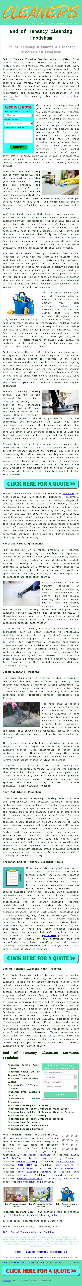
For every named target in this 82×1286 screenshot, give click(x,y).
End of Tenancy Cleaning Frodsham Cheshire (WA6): (37, 59)
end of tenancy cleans (40, 925)
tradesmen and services (38, 1182)
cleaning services (36, 949)
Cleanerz (7, 1281)
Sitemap (5, 1262)
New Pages (15, 1262)
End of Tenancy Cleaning (31, 1262)
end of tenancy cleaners (39, 517)
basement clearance (29, 1178)
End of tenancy (12, 493)
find (13, 975)
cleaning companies (33, 832)
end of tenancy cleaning (23, 527)
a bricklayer (25, 1168)
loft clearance (65, 1162)
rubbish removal (64, 1168)
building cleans (62, 1158)
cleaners (44, 628)
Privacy (77, 1262)
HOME (34, 24)
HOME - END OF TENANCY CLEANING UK (41, 1252)
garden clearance (39, 1155)
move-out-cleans (69, 798)
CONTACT (60, 24)
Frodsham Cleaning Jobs (42, 1215)
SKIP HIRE (25, 1165)
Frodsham (68, 493)
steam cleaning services (34, 1172)
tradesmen (9, 1148)
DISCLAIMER (72, 24)
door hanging (64, 1165)
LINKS (42, 24)
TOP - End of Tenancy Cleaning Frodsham (28, 1232)
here (51, 1036)
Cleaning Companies (53, 1262)
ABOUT (51, 24)
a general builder (61, 1175)
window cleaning (27, 1162)
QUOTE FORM (49, 935)
